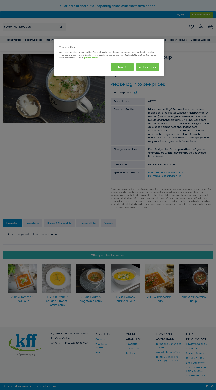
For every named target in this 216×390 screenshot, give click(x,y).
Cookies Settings (132, 55)
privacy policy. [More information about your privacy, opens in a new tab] (91, 57)
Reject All (122, 67)
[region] (109, 57)
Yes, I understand (147, 67)
